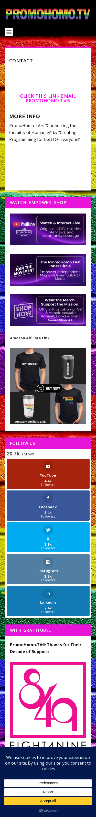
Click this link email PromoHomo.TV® (48, 98)
